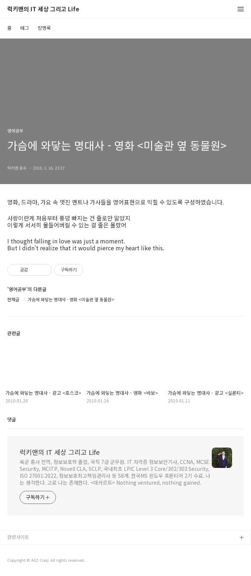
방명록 (44, 27)
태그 (24, 27)
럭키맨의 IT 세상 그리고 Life (43, 9)
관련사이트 (18, 536)
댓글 (11, 419)
